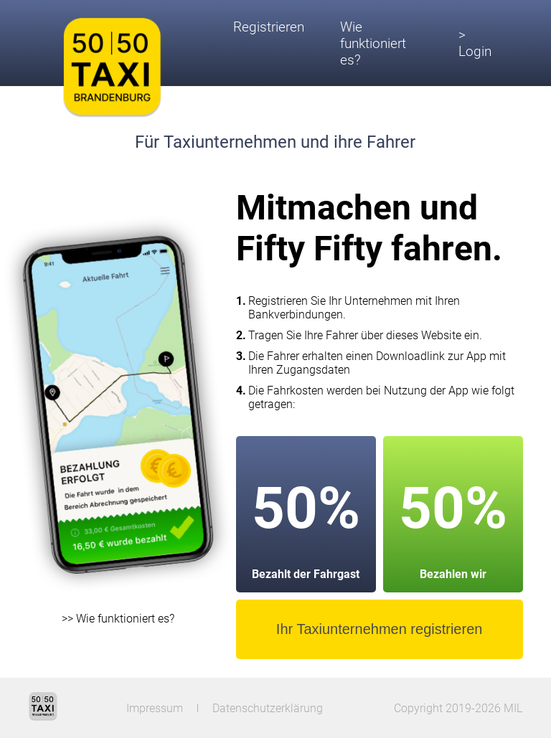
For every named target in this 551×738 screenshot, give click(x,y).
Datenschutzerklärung (267, 708)
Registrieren (268, 27)
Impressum (154, 708)
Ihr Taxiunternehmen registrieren (379, 629)
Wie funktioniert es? (373, 43)
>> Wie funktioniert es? (118, 618)
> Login (474, 43)
